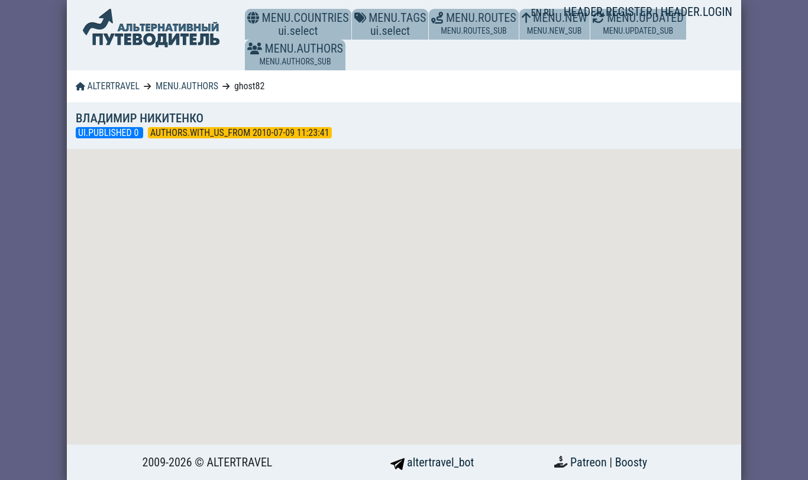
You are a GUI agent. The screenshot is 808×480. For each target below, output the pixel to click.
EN (537, 12)
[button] (254, 48)
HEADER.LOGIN (696, 12)
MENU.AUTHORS (187, 86)
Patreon (589, 462)
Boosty (631, 462)
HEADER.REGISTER (609, 12)
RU (549, 12)
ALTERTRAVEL (108, 86)
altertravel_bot (432, 462)
